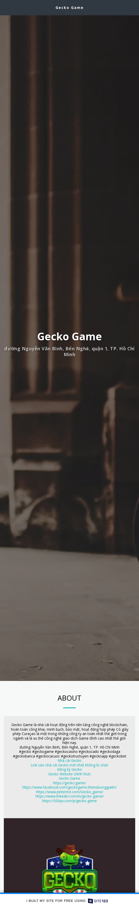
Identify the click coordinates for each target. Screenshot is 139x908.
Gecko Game (69, 778)
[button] (5, 7)
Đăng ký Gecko (69, 769)
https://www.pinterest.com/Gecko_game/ (69, 791)
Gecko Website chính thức (69, 774)
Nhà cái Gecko (69, 760)
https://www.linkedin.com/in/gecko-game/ (70, 796)
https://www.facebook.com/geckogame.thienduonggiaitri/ (69, 787)
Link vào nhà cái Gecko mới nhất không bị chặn (69, 765)
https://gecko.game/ (69, 782)
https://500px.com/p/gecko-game (69, 800)
